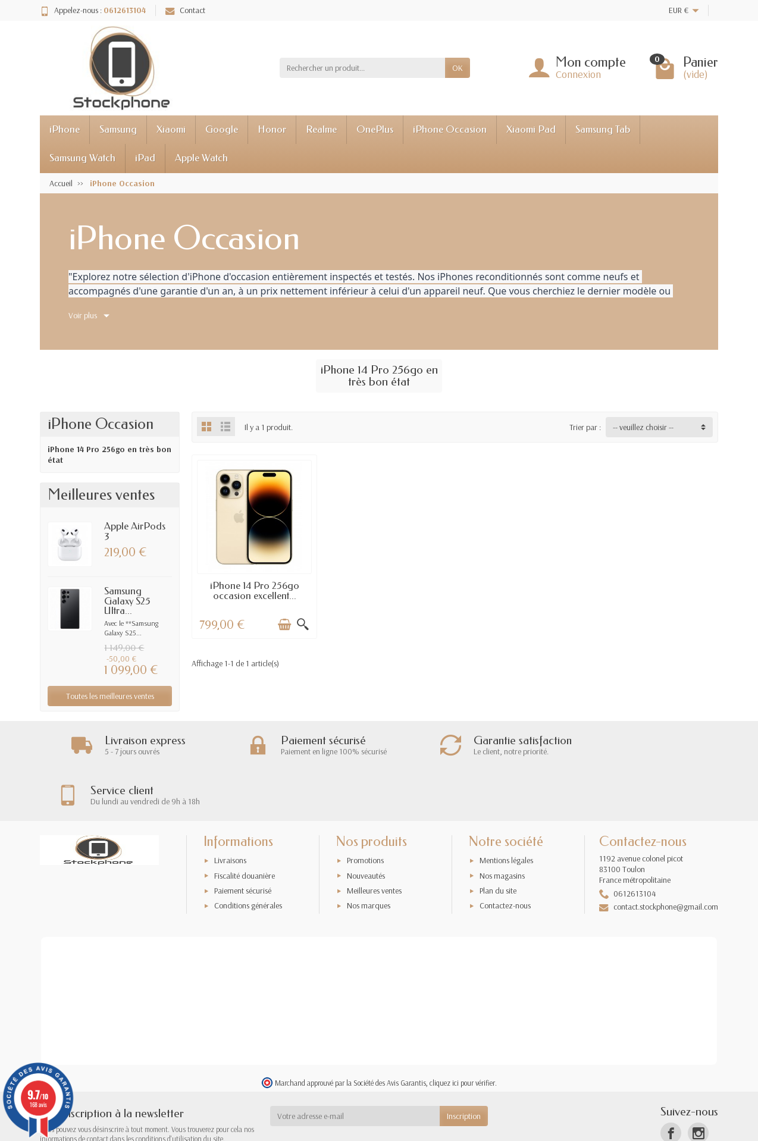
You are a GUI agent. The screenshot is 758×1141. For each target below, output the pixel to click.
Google (221, 129)
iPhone (64, 129)
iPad (145, 158)
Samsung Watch (82, 158)
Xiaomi (171, 129)
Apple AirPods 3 (134, 531)
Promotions (365, 811)
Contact (185, 10)
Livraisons (230, 811)
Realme (321, 129)
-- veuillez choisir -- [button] (643, 427)
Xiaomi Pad (531, 129)
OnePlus (374, 129)
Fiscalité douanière (244, 826)
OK (457, 67)
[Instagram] (698, 1083)
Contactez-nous (505, 856)
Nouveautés (366, 826)
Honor (272, 129)
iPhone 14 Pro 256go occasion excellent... (252, 588)
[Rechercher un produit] (362, 68)
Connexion (578, 74)
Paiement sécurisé (242, 841)
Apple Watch (201, 158)
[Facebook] (670, 1083)
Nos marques (368, 856)
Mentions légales (506, 811)
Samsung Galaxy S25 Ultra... (127, 601)
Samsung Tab (602, 129)
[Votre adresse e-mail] (355, 1067)
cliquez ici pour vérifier (462, 1034)
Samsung (118, 129)
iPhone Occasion (450, 129)
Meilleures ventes (374, 841)
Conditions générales (248, 856)
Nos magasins (502, 826)
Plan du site (498, 841)
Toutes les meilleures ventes (110, 696)
